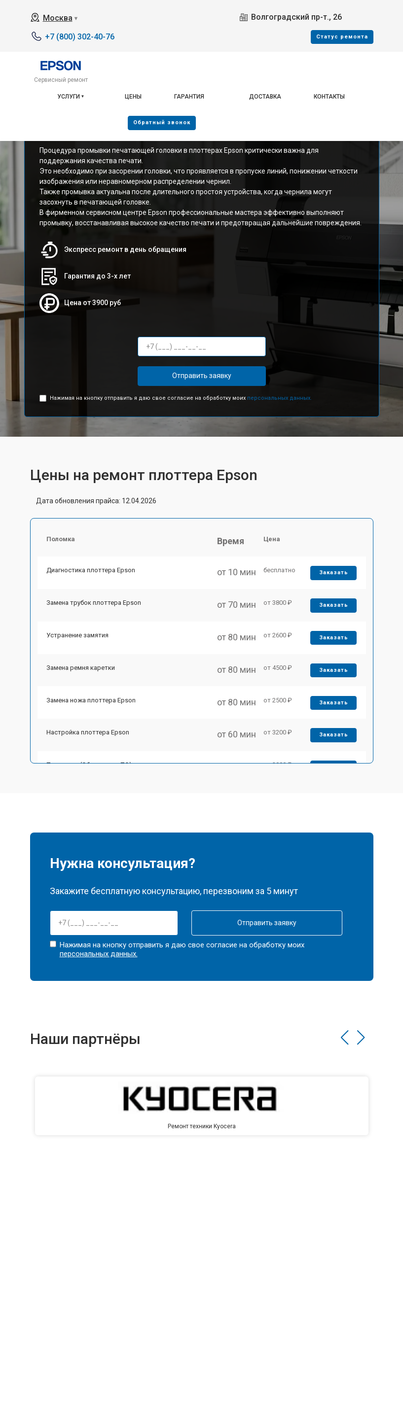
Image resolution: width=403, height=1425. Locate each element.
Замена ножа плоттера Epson (92, 710)
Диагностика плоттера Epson (91, 573)
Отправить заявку (201, 376)
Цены (133, 96)
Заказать (332, 575)
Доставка (265, 96)
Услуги (68, 96)
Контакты (329, 96)
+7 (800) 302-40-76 (79, 36)
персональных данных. (279, 398)
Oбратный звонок (161, 122)
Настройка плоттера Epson (88, 744)
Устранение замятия (78, 641)
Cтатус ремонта (342, 37)
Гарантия (189, 96)
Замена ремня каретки (81, 675)
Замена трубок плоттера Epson (94, 607)
